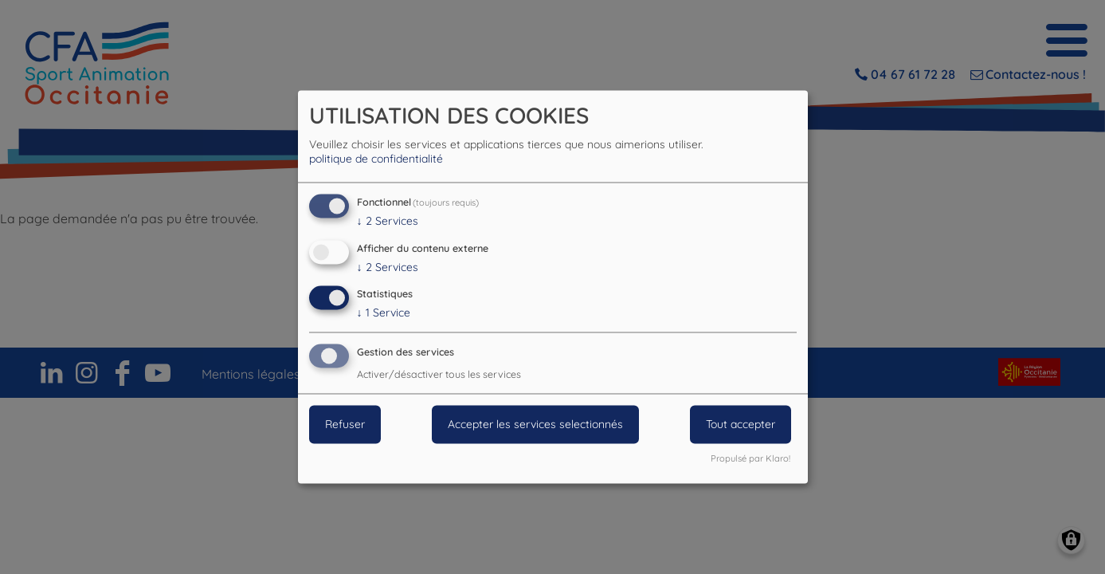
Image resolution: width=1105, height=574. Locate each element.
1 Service (383, 313)
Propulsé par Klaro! (750, 459)
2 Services (387, 221)
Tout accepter (740, 425)
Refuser (345, 425)
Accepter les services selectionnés (535, 425)
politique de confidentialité (376, 158)
